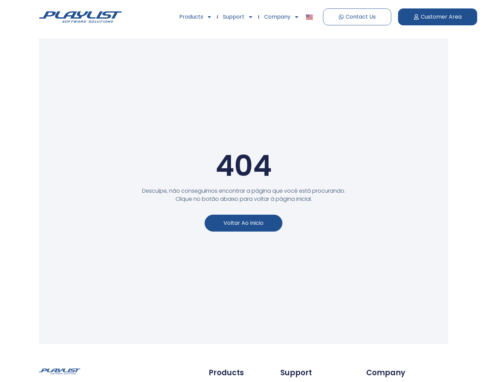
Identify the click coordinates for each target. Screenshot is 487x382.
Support (238, 17)
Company (281, 17)
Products (195, 17)
